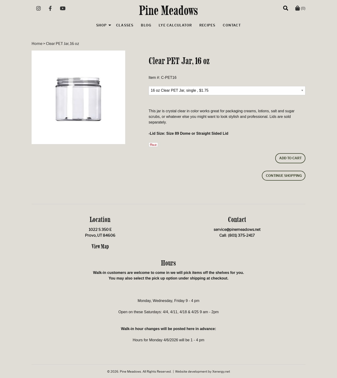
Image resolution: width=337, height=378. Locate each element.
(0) (300, 8)
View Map (100, 246)
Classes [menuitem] (124, 25)
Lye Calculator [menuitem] (175, 25)
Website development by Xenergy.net (202, 371)
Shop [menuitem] (101, 25)
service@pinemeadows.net (237, 229)
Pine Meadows (168, 10)
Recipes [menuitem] (207, 25)
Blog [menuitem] (146, 25)
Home (37, 43)
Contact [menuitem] (232, 25)
